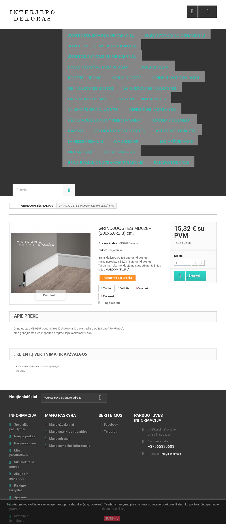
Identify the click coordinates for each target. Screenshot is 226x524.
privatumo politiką (113, 509)
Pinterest (107, 275)
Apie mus (20, 476)
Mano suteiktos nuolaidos (68, 410)
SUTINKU (112, 518)
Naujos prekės (24, 415)
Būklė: (102, 229)
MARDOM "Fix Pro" (117, 248)
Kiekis (178, 234)
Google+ (142, 267)
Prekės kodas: (108, 222)
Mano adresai (59, 417)
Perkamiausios (25, 422)
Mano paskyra (60, 394)
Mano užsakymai (61, 403)
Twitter (106, 267)
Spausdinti (112, 281)
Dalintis (123, 267)
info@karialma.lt (171, 432)
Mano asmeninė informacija (69, 424)
